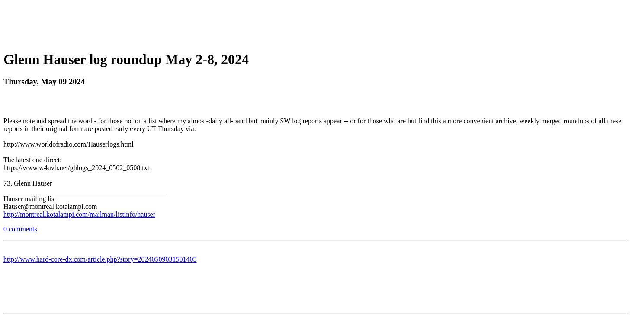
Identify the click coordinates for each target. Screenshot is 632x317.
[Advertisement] (316, 22)
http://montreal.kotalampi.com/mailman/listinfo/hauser (79, 214)
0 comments (20, 229)
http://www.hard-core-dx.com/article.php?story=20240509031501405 (100, 259)
